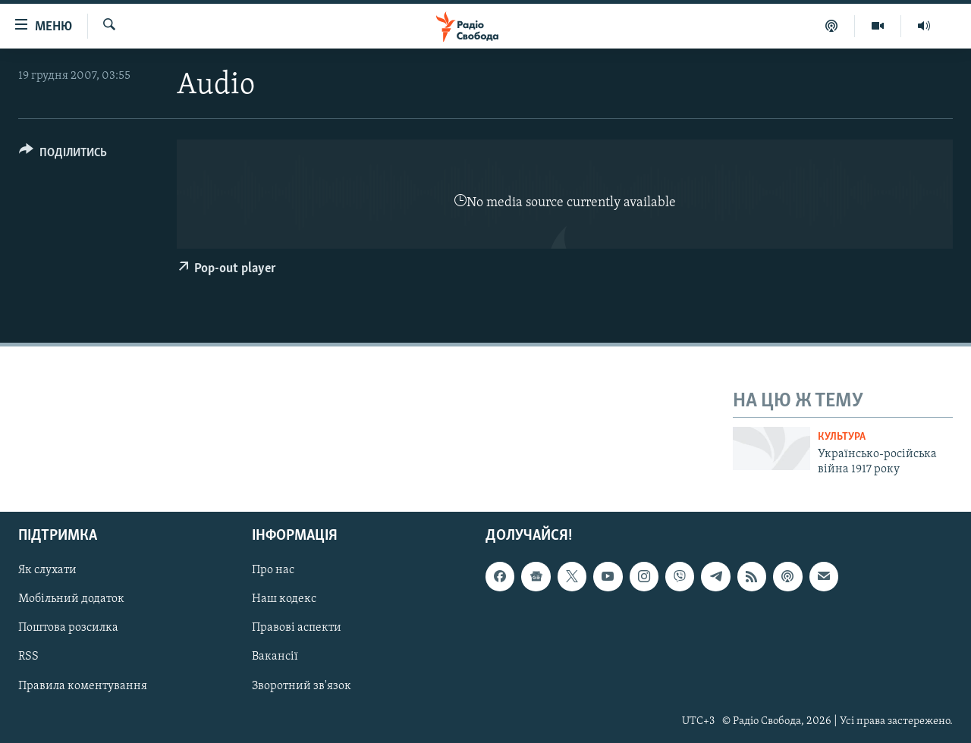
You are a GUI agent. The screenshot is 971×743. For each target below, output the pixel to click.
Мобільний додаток (71, 600)
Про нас (273, 571)
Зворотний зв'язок (301, 686)
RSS (28, 657)
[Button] (63, 155)
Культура (842, 437)
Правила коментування (82, 686)
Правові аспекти (296, 628)
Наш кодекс (284, 600)
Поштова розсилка (68, 628)
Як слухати (47, 571)
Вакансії (275, 657)
